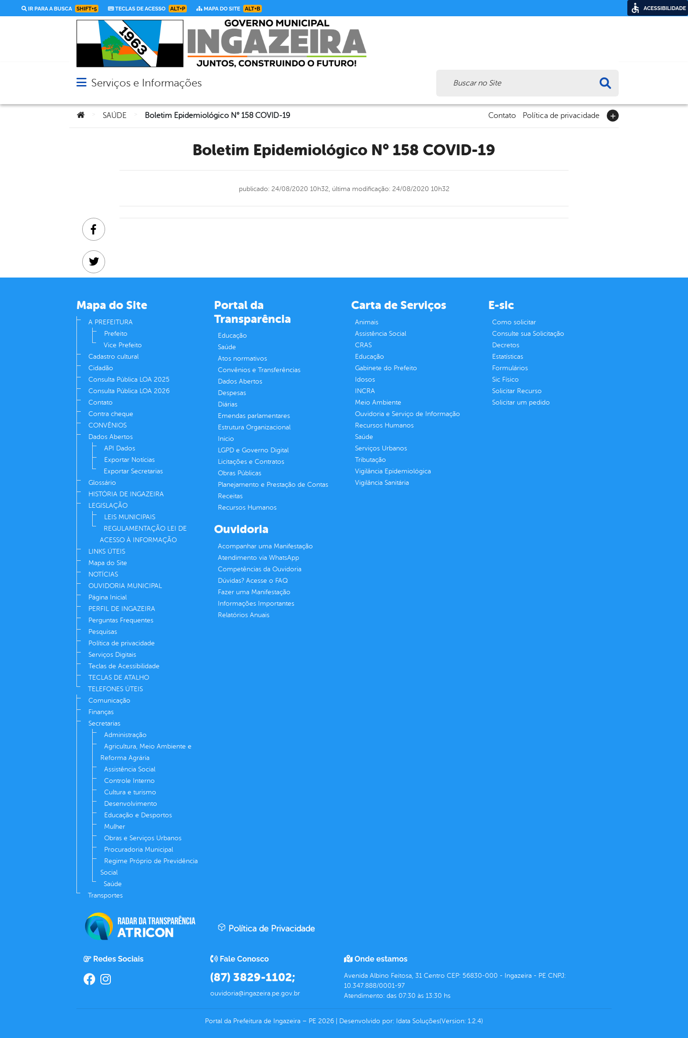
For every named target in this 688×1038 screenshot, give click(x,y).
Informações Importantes (256, 603)
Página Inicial (107, 597)
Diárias (227, 404)
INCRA (365, 391)
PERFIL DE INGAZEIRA (121, 608)
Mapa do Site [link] (229, 8)
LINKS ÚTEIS (106, 551)
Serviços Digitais (112, 654)
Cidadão (100, 368)
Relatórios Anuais (243, 615)
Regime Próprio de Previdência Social (149, 866)
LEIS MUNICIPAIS (129, 517)
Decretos (505, 345)
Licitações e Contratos (251, 461)
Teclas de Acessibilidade (124, 666)
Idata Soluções (418, 1021)
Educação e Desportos (138, 815)
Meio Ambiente (378, 402)
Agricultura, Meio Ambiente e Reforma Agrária (146, 752)
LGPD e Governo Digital (253, 450)
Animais (366, 322)
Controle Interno (129, 780)
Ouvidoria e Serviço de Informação (407, 413)
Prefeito (116, 333)
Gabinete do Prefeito (386, 368)
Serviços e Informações (146, 83)
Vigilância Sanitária (382, 482)
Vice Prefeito (123, 345)
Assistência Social (129, 769)
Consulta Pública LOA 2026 (129, 391)
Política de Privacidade (266, 928)
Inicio (226, 438)
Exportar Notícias (129, 459)
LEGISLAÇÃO (108, 505)
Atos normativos (242, 358)
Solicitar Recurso (517, 391)
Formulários (510, 368)
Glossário (102, 482)
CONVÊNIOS (107, 425)
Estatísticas (507, 356)
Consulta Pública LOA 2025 (129, 379)
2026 (325, 1021)
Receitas (230, 496)
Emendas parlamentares (254, 415)
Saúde (113, 884)
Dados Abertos (110, 436)
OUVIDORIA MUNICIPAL (125, 585)
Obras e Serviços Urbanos (143, 838)
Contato (502, 114)
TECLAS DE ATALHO (118, 677)
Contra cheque (110, 413)
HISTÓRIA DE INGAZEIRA (126, 494)
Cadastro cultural (113, 356)
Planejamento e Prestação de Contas (273, 484)
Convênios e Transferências (259, 370)
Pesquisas (102, 631)
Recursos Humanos (247, 507)
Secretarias (104, 723)
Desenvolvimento (130, 803)
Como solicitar (514, 322)
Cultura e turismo (130, 792)
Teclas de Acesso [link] (147, 8)
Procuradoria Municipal (138, 849)
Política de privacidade (561, 114)
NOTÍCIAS (103, 574)
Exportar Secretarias (133, 471)
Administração (125, 734)
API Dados (119, 448)
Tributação (370, 459)
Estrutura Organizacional (254, 427)
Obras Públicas (239, 473)
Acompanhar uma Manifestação (265, 546)
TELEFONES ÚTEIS (115, 689)
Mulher (114, 826)
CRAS (363, 345)
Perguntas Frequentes (120, 620)
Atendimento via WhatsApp (258, 557)
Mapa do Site (107, 563)
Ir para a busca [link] (60, 8)
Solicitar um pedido (521, 402)
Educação (232, 335)
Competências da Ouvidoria (259, 569)
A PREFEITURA (110, 322)
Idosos (365, 379)
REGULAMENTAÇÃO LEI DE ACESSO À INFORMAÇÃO (143, 534)
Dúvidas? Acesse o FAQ (253, 580)
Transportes (105, 895)
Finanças (101, 712)
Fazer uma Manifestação (254, 592)
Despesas (232, 392)
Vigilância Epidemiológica (393, 471)
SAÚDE (115, 115)
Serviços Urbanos (381, 448)
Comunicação (109, 700)
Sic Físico (505, 379)
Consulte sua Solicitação (528, 333)
